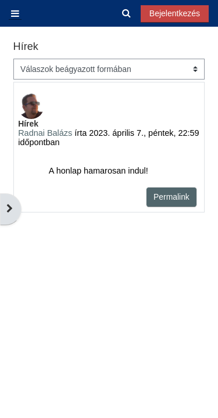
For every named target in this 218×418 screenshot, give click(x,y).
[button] (127, 14)
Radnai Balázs (45, 133)
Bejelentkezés (174, 13)
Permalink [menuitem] (171, 196)
